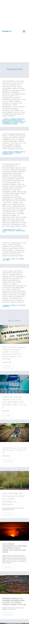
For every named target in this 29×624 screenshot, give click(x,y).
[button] (24, 31)
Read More (8, 567)
